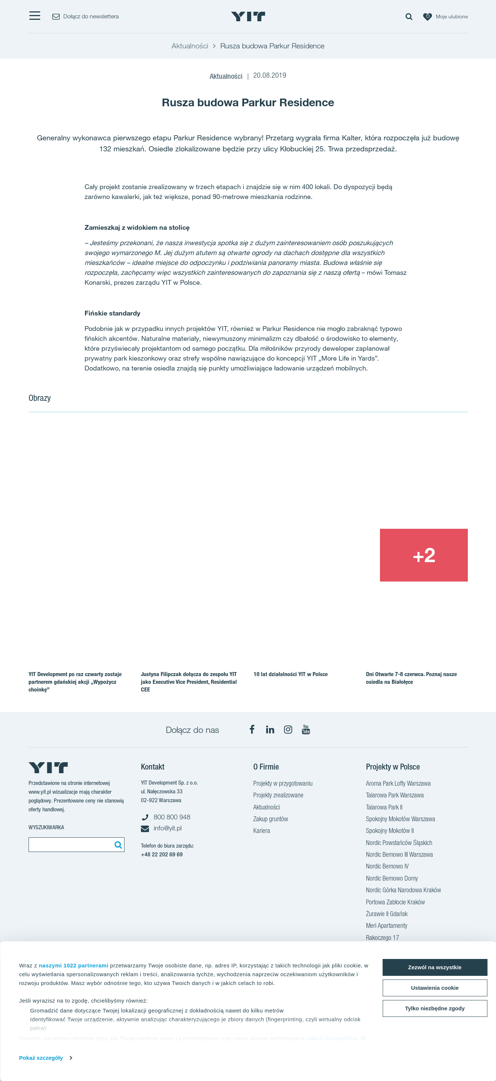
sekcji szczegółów (332, 1038)
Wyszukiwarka (46, 827)
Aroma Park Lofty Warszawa (398, 784)
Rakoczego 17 (382, 938)
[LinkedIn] (270, 729)
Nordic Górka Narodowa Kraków (403, 891)
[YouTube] (306, 729)
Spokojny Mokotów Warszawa (400, 819)
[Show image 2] (380, 475)
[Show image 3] (335, 555)
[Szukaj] (117, 845)
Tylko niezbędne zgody (435, 1008)
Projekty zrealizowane (278, 796)
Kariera (261, 831)
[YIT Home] (248, 16)
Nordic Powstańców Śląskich (399, 843)
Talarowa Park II (384, 808)
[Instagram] (288, 729)
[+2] (424, 555)
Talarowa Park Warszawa (395, 796)
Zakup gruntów (270, 819)
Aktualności (266, 808)
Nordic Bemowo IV (387, 867)
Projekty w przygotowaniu (283, 784)
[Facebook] (252, 729)
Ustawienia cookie (435, 988)
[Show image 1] (160, 502)
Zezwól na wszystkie (435, 967)
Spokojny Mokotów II (390, 831)
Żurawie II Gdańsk (386, 914)
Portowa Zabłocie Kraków (395, 903)
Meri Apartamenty (386, 926)
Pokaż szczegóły (41, 1058)
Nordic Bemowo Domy (392, 879)
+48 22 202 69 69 (162, 854)
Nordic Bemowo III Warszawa (399, 855)
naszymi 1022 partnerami (73, 965)
